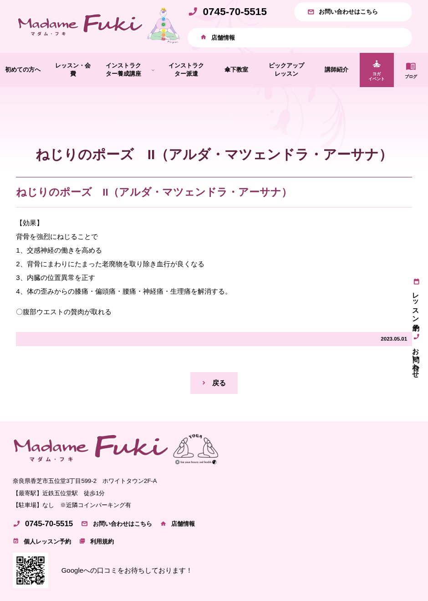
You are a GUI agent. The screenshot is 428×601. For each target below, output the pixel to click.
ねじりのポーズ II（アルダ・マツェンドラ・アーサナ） (154, 192)
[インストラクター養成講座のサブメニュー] (153, 70)
